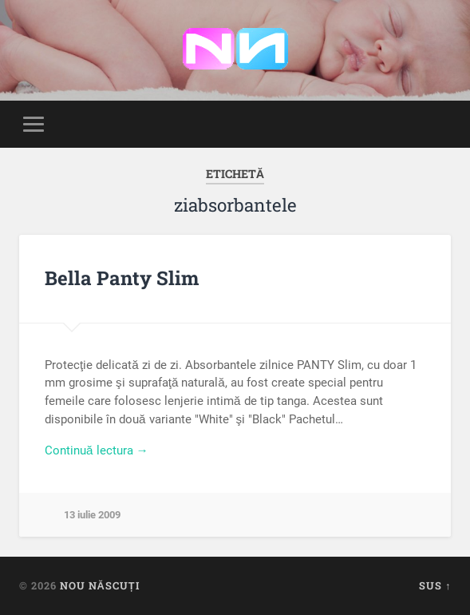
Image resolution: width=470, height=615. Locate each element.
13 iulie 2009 (92, 515)
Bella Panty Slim (122, 278)
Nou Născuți (100, 585)
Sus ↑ (435, 585)
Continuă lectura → (96, 450)
